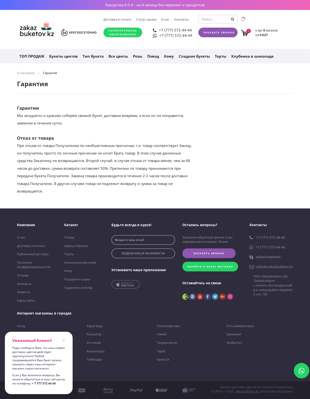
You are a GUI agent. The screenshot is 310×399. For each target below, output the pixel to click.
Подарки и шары (77, 279)
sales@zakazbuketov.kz (271, 266)
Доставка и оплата (117, 19)
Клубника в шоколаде (252, 56)
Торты (220, 56)
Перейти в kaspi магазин (210, 266)
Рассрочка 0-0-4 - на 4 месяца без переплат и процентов (155, 4)
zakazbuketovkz (265, 256)
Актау (21, 325)
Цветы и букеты (76, 245)
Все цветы (118, 56)
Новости (23, 292)
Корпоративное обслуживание (122, 32)
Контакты (181, 19)
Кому (169, 56)
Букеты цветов (63, 56)
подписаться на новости (143, 253)
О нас (165, 19)
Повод (153, 56)
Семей (161, 334)
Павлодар (94, 359)
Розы (137, 56)
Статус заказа (146, 19)
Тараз (161, 351)
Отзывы (23, 275)
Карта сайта (26, 300)
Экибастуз (234, 342)
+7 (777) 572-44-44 (172, 30)
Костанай (94, 342)
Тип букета (93, 56)
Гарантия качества (78, 287)
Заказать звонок (219, 32)
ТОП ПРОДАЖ (31, 56)
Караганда (95, 325)
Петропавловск (168, 325)
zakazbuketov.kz (247, 391)
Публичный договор (33, 254)
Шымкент (233, 334)
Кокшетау (94, 334)
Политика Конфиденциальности (34, 264)
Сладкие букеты (194, 56)
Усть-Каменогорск (240, 325)
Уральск (163, 359)
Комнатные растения (80, 262)
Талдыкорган (167, 342)
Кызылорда (95, 351)
